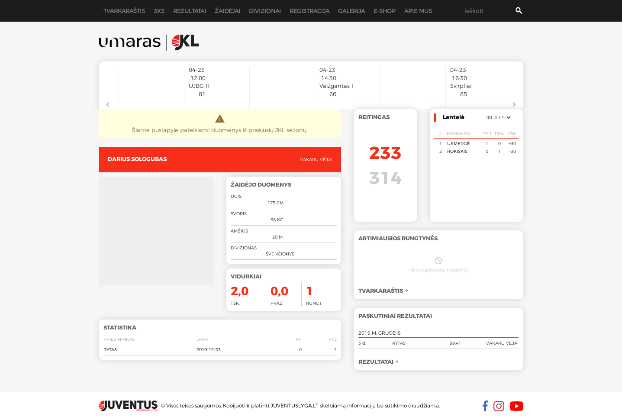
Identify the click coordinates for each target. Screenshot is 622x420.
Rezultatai (189, 10)
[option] (151, 83)
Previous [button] (107, 104)
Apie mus (418, 10)
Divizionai (265, 10)
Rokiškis (457, 151)
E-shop (385, 10)
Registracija (309, 10)
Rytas (110, 349)
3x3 (159, 10)
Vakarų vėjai (316, 159)
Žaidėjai (227, 10)
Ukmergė (458, 143)
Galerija (351, 10)
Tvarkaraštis (124, 10)
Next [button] (514, 104)
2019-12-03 (209, 349)
